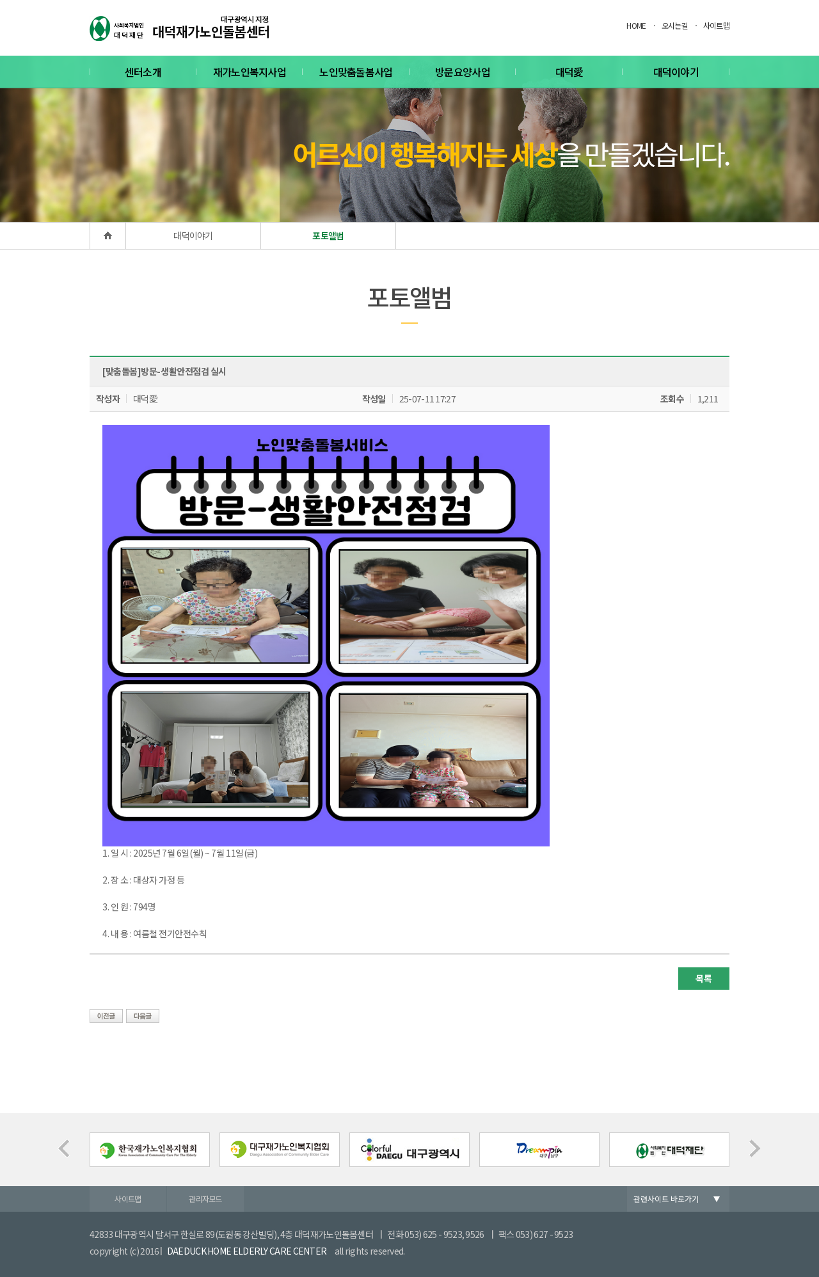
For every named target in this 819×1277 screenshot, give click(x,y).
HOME (636, 25)
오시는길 (675, 25)
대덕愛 (569, 71)
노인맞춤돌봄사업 (355, 71)
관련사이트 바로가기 (666, 1198)
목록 (704, 978)
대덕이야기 (676, 71)
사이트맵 (716, 25)
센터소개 (143, 71)
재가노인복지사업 (249, 71)
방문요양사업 (462, 71)
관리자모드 (205, 1198)
